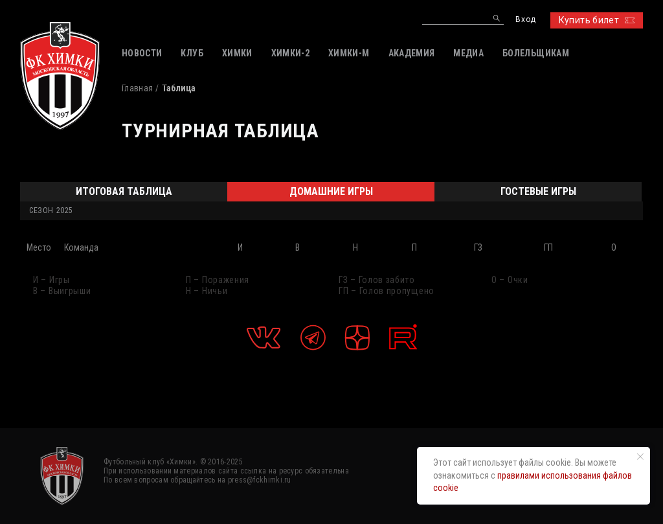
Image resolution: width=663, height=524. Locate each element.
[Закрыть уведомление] (640, 456)
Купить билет (597, 20)
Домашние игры (331, 191)
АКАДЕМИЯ (411, 53)
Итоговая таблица (124, 191)
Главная (137, 88)
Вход (525, 20)
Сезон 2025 (51, 210)
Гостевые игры (538, 191)
